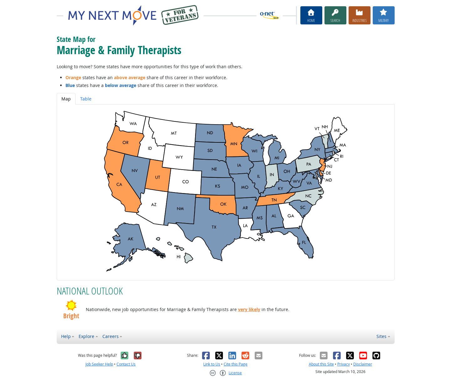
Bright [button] (71, 316)
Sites (381, 336)
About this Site (321, 364)
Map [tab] (66, 99)
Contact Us (126, 364)
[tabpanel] (225, 192)
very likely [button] (249, 309)
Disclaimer (362, 364)
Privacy (343, 364)
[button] (71, 305)
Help (66, 336)
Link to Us (211, 364)
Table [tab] (85, 99)
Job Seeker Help (99, 364)
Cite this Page (235, 364)
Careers (110, 336)
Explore (86, 336)
